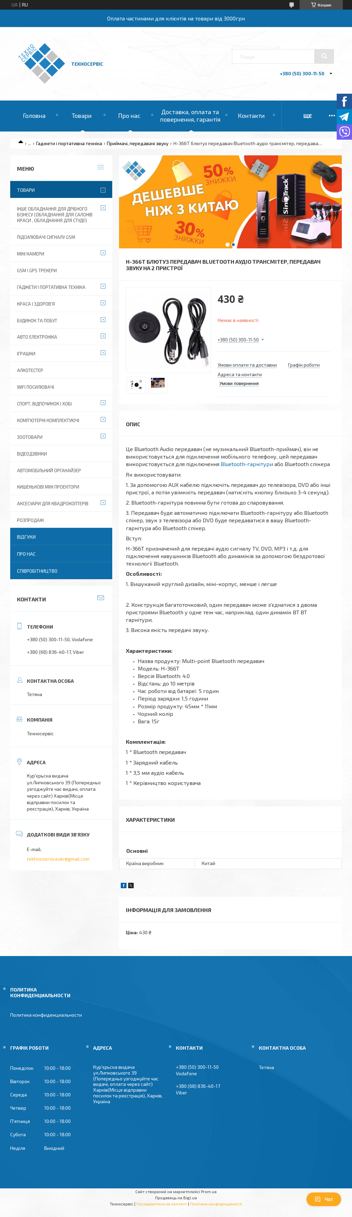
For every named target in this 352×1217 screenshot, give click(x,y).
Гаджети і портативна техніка (69, 143)
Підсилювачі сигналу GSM (46, 237)
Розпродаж (30, 520)
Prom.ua (209, 1191)
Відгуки (26, 537)
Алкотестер (30, 370)
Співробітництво (37, 571)
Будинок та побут (37, 320)
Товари (81, 115)
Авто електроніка (37, 337)
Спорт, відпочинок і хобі (44, 403)
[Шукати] (324, 56)
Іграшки (26, 353)
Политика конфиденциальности (46, 1015)
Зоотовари (30, 437)
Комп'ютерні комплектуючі (48, 420)
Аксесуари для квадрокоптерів (52, 503)
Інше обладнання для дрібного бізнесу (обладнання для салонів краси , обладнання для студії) (55, 214)
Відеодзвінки (32, 454)
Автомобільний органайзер (49, 470)
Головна (34, 115)
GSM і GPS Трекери (37, 270)
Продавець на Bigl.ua (176, 1197)
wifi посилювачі (35, 387)
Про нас (129, 115)
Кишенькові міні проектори (48, 487)
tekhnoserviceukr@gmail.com (58, 859)
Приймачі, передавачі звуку (137, 143)
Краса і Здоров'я (36, 304)
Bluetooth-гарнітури (247, 464)
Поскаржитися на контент (161, 1203)
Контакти (251, 115)
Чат (324, 1199)
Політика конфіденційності (216, 1203)
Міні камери (30, 254)
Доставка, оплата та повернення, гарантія (190, 115)
